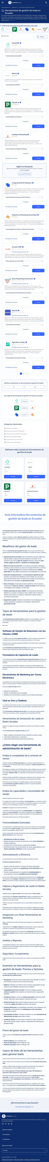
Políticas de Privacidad (7, 1159)
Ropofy (14, 310)
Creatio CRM (17, 247)
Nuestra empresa (24, 1130)
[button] (24, 55)
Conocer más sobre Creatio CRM (34, 257)
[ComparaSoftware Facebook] (9, 1124)
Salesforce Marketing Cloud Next (24, 215)
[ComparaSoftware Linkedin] (3, 1124)
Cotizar (38, 65)
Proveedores (24, 1135)
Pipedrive (15, 102)
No (35, 387)
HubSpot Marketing (19, 134)
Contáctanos (24, 1139)
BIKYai (14, 74)
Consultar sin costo (11, 65)
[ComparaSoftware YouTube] (6, 1124)
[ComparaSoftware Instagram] (12, 1124)
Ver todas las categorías (24, 1107)
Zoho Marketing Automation (22, 279)
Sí (14, 387)
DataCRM (15, 43)
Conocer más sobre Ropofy (37, 321)
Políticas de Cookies (18, 1159)
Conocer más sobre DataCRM (35, 52)
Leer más (12, 20)
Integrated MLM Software (22, 183)
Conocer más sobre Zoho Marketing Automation (23, 289)
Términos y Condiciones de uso (32, 1159)
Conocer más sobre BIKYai (11, 81)
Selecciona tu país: (7, 1145)
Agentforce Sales (18, 342)
